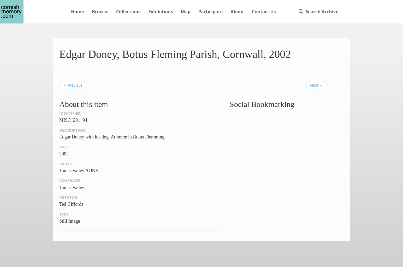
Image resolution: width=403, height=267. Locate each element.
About (237, 12)
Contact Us (264, 12)
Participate (210, 12)
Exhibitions (160, 12)
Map (186, 12)
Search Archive (318, 12)
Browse (100, 12)
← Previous (72, 85)
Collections (128, 12)
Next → (316, 85)
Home (77, 12)
